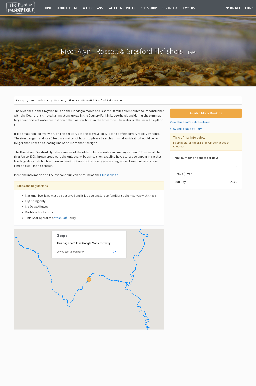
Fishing (20, 100)
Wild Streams (93, 8)
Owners (189, 8)
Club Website (109, 175)
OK (114, 251)
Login (249, 8)
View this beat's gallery (186, 129)
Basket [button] (233, 8)
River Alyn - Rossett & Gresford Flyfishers (93, 100)
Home (48, 8)
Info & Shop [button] (148, 8)
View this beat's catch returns (190, 122)
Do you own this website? (70, 251)
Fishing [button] (67, 8)
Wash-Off (60, 218)
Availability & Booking (206, 113)
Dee (192, 52)
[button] (89, 279)
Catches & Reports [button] (121, 8)
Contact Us (170, 8)
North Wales (38, 100)
